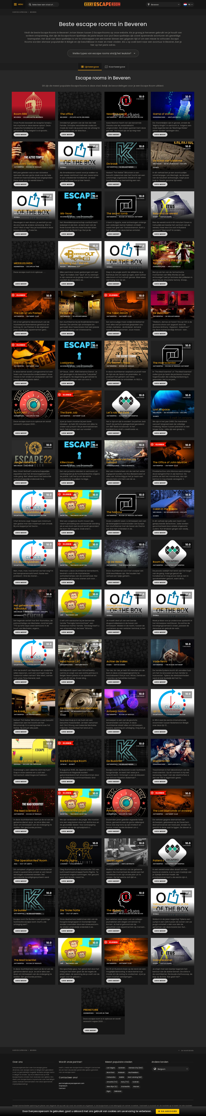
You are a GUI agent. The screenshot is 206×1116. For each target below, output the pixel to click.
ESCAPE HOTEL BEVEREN (33, 117)
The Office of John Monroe (170, 462)
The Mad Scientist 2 (26, 810)
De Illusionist (160, 313)
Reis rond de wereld (165, 213)
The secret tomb (117, 213)
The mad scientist (164, 362)
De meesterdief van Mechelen (79, 708)
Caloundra (111, 1077)
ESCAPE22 (29, 465)
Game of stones (163, 114)
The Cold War (115, 960)
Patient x (158, 860)
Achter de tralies (117, 661)
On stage (66, 562)
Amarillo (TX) (112, 1082)
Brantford (110, 1072)
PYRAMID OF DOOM (118, 810)
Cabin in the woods (165, 509)
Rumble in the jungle (73, 810)
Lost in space (161, 409)
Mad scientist (161, 761)
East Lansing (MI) (135, 1077)
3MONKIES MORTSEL (78, 515)
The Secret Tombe (118, 362)
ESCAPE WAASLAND (85, 217)
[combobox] (163, 4)
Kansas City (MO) (136, 1068)
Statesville (125, 1086)
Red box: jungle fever (120, 260)
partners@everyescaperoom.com (71, 1083)
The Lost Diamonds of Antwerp (172, 810)
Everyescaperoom (20, 12)
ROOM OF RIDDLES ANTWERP (131, 217)
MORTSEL (64, 515)
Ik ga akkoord (167, 1111)
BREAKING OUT (74, 266)
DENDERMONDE (159, 117)
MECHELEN (157, 164)
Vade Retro (160, 661)
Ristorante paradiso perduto (32, 512)
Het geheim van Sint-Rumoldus (27, 607)
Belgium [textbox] (161, 1069)
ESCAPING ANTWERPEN (128, 416)
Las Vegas (111, 1068)
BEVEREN (17, 117)
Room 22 (158, 562)
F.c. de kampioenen (26, 562)
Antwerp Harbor (117, 711)
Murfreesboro (133, 1072)
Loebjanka (67, 362)
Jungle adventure (25, 462)
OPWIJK (63, 764)
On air (64, 512)
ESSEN (155, 217)
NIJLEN (62, 266)
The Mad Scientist (25, 960)
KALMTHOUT (19, 515)
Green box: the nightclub (168, 608)
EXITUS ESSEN (165, 217)
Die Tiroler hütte (70, 910)
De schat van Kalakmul (167, 160)
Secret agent (115, 860)
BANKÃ (72, 764)
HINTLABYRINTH (174, 117)
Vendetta (66, 611)
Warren (136, 1086)
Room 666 (20, 114)
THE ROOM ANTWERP (127, 565)
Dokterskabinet (162, 960)
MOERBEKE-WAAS (67, 217)
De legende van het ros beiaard (121, 461)
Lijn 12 (156, 711)
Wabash (121, 1072)
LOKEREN (63, 864)
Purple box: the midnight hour (32, 210)
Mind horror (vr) (70, 661)
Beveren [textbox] (155, 4)
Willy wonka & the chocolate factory (171, 262)
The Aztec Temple (25, 163)
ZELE (15, 864)
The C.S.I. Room (23, 362)
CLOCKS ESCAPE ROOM (36, 515)
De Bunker (66, 313)
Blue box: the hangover (74, 160)
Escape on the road (26, 761)
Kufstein (122, 1068)
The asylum (114, 910)
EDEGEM (17, 764)
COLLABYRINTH (76, 864)
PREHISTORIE (90, 1009)
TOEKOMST (20, 412)
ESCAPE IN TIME (32, 266)
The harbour (114, 512)
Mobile (121, 1077)
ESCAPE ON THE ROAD (32, 764)
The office (66, 114)
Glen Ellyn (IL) (112, 1086)
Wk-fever (66, 213)
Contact (62, 1088)
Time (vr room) (23, 661)
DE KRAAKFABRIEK (126, 167)
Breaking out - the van (74, 263)
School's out (68, 960)
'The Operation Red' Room (30, 860)
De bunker (20, 910)
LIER (61, 615)
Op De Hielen (115, 562)
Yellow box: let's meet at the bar (170, 906)
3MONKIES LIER (72, 615)
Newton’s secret (117, 114)
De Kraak (19, 711)
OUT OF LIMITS (26, 864)
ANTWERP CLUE (32, 316)
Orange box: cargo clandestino (119, 607)
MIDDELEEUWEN (23, 263)
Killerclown (67, 462)
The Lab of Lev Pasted (28, 313)
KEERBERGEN (19, 266)
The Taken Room (117, 313)
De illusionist (114, 761)
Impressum (63, 1086)
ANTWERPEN (112, 117)
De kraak (112, 163)
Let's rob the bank (118, 412)
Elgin (109, 1091)
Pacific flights (68, 860)
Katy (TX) (125, 1082)
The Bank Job (68, 412)
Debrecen (117, 1091)
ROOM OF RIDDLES (33, 167)
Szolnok (136, 1082)
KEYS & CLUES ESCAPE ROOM (131, 117)
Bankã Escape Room (73, 761)
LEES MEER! (21, 134)
